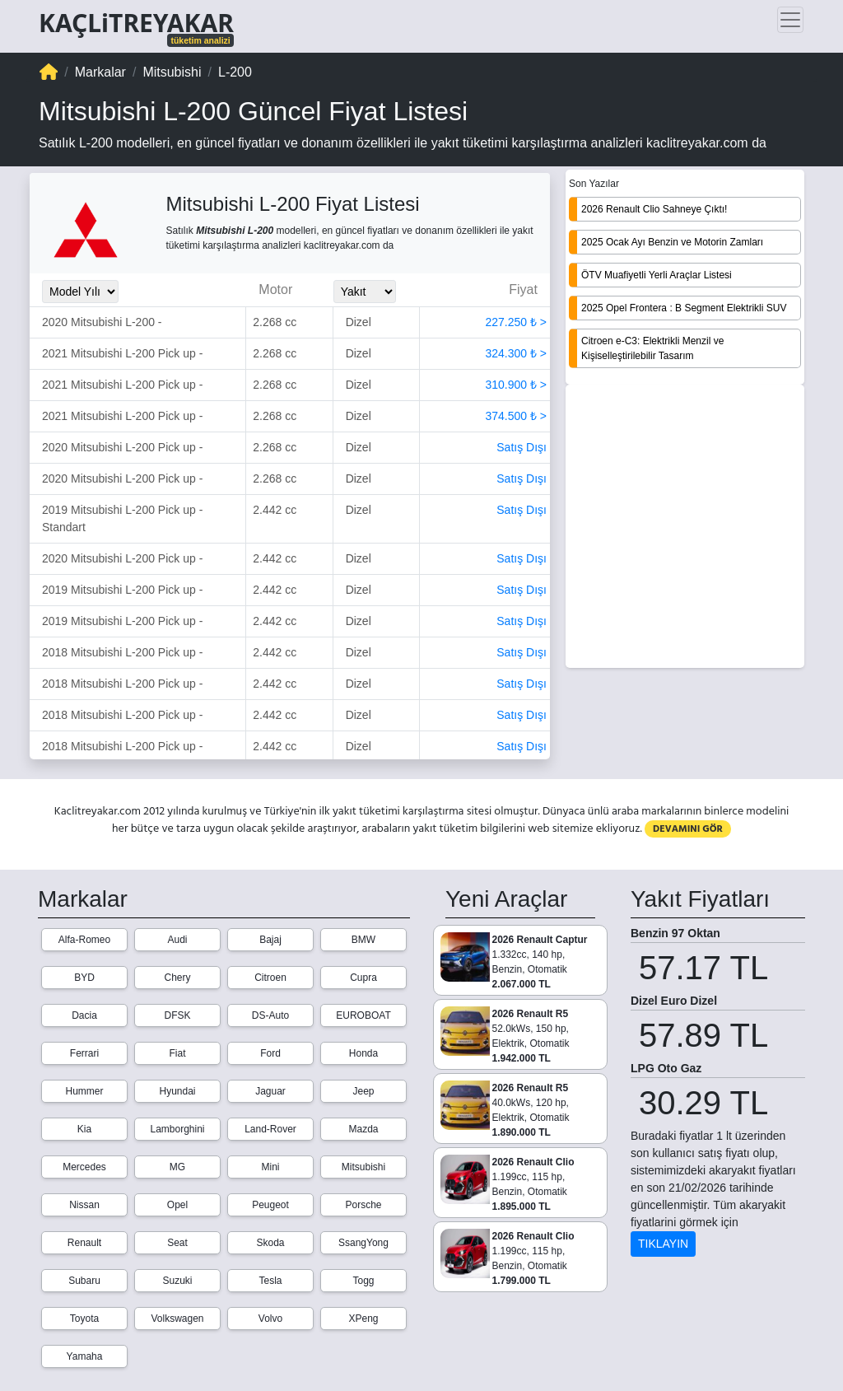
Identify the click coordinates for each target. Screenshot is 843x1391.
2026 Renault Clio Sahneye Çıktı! (654, 209)
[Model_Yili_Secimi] (80, 291)
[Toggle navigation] (790, 20)
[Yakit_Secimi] (364, 291)
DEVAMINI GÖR (688, 829)
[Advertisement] (685, 528)
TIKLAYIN (663, 1243)
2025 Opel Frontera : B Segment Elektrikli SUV (683, 308)
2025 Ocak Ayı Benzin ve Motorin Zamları (672, 242)
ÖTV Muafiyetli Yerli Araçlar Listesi (656, 275)
